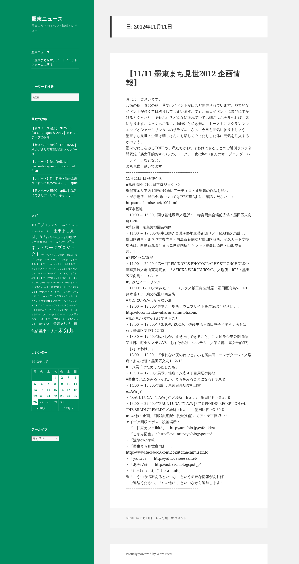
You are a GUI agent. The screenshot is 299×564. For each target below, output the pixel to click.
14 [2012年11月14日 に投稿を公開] (48, 390)
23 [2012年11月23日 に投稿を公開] (61, 396)
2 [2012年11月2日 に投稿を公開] (62, 378)
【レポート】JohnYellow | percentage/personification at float (53, 166)
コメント (180, 518)
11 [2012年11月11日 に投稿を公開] (75, 384)
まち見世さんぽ (53, 237)
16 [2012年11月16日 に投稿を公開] (61, 390)
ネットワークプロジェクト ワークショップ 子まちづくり (54, 314)
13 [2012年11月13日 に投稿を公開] (41, 390)
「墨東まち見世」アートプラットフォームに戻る (54, 62)
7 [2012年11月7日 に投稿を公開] (48, 384)
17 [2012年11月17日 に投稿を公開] (68, 390)
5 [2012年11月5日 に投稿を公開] (35, 384)
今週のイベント (44, 323)
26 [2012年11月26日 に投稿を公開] (35, 402)
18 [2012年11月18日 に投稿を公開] (75, 390)
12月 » (68, 408)
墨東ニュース (47, 18)
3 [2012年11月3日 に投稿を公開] (68, 378)
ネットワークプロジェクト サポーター (54, 278)
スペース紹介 (65, 241)
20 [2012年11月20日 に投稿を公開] (41, 396)
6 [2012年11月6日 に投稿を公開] (42, 384)
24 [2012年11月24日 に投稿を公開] (68, 396)
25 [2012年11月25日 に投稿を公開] (75, 396)
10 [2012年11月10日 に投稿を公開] (68, 384)
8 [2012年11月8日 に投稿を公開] (55, 384)
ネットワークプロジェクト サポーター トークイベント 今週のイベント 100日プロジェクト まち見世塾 (55, 282)
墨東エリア (48, 330)
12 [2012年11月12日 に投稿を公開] (35, 390)
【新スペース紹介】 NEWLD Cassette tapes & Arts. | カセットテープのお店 (55, 132)
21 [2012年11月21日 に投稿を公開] (48, 396)
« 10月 (41, 408)
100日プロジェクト (46, 225)
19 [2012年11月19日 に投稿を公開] (35, 396)
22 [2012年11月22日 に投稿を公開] (55, 396)
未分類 (66, 330)
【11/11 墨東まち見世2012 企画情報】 (183, 78)
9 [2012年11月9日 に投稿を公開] (62, 384)
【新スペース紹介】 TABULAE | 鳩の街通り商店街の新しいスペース (54, 149)
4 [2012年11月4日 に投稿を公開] (75, 378)
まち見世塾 (66, 237)
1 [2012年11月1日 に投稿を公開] (55, 378)
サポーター (48, 242)
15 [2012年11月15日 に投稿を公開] (55, 390)
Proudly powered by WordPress (149, 554)
